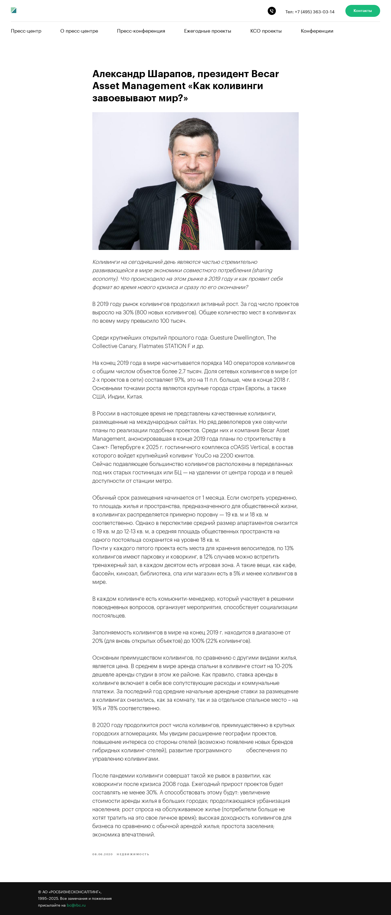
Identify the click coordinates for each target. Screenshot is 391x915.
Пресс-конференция (141, 30)
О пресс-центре (79, 30)
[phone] (272, 11)
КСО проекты (266, 30)
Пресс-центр (26, 30)
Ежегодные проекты (207, 30)
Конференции (317, 30)
